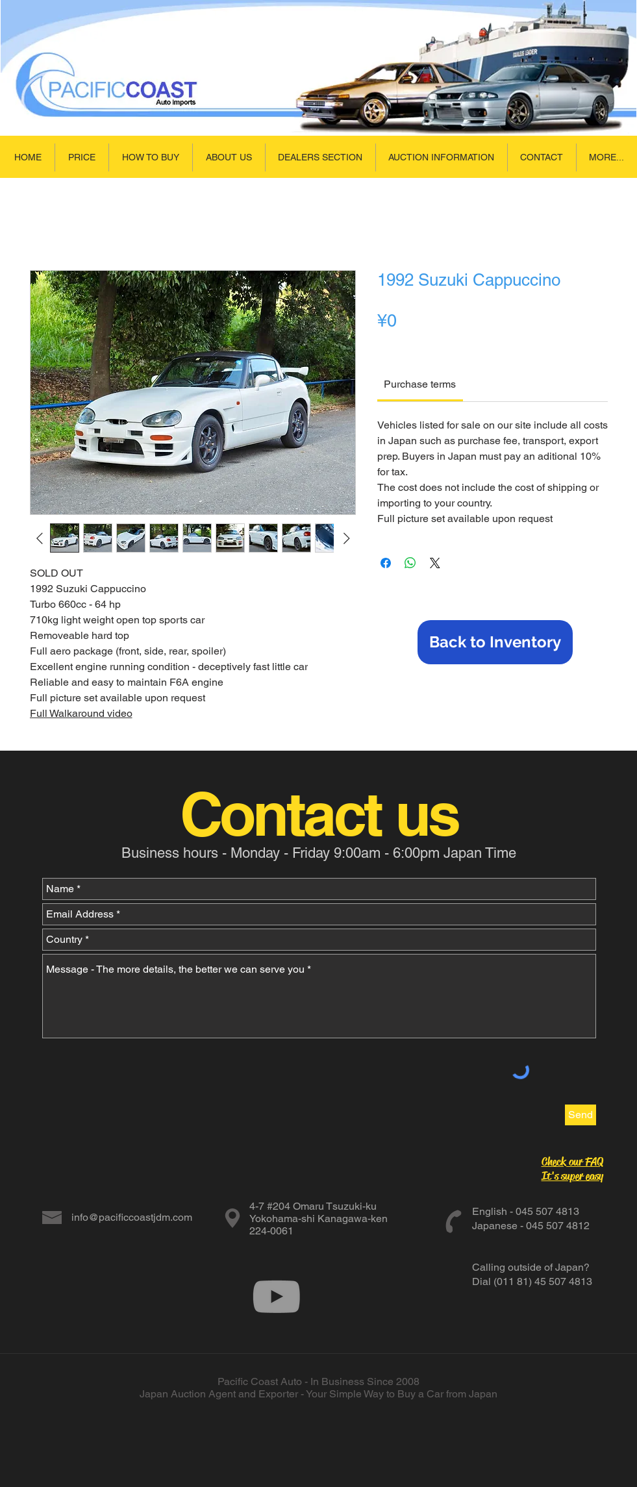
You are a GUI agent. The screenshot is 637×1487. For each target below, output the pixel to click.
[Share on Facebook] (385, 563)
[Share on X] (435, 563)
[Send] (580, 1115)
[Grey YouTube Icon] (276, 1296)
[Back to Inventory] (495, 642)
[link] (420, 384)
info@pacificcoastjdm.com (131, 1217)
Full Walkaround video (81, 713)
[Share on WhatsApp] (410, 563)
